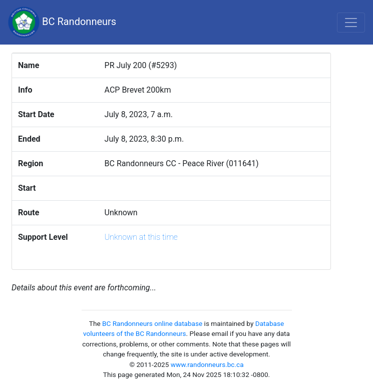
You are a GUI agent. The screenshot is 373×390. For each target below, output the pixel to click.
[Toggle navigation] (351, 23)
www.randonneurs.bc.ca (207, 364)
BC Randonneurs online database (152, 323)
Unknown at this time (141, 237)
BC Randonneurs (62, 22)
